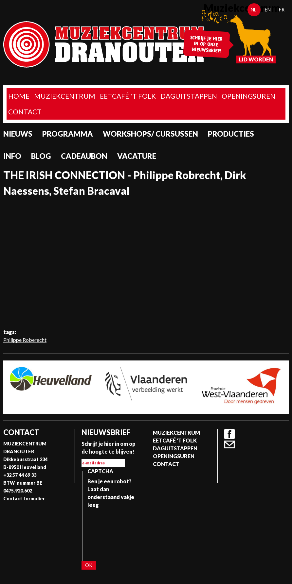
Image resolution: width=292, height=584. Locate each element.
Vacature (136, 156)
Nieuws (17, 133)
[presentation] (114, 532)
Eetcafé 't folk (128, 96)
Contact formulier (24, 498)
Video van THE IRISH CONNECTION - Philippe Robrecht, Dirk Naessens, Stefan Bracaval (146, 262)
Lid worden (256, 59)
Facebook (229, 434)
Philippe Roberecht (24, 340)
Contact (25, 112)
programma (67, 133)
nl (253, 9)
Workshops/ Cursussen (150, 133)
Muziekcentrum (64, 96)
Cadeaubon (84, 156)
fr (281, 9)
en (268, 9)
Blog (41, 156)
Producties (231, 133)
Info (12, 156)
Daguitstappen (188, 96)
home (18, 96)
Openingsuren (248, 96)
